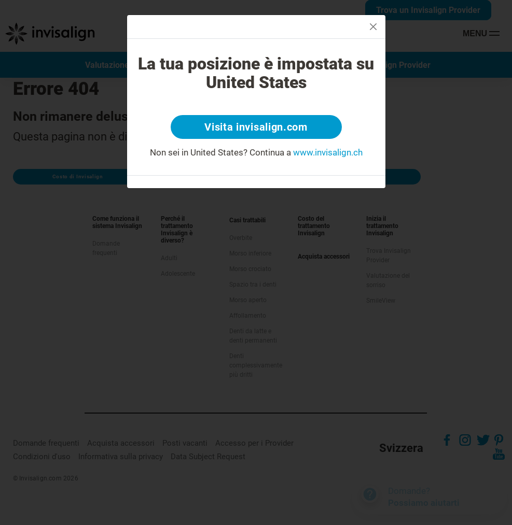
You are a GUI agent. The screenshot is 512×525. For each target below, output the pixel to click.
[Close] (373, 26)
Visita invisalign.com (256, 127)
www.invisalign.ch (328, 152)
